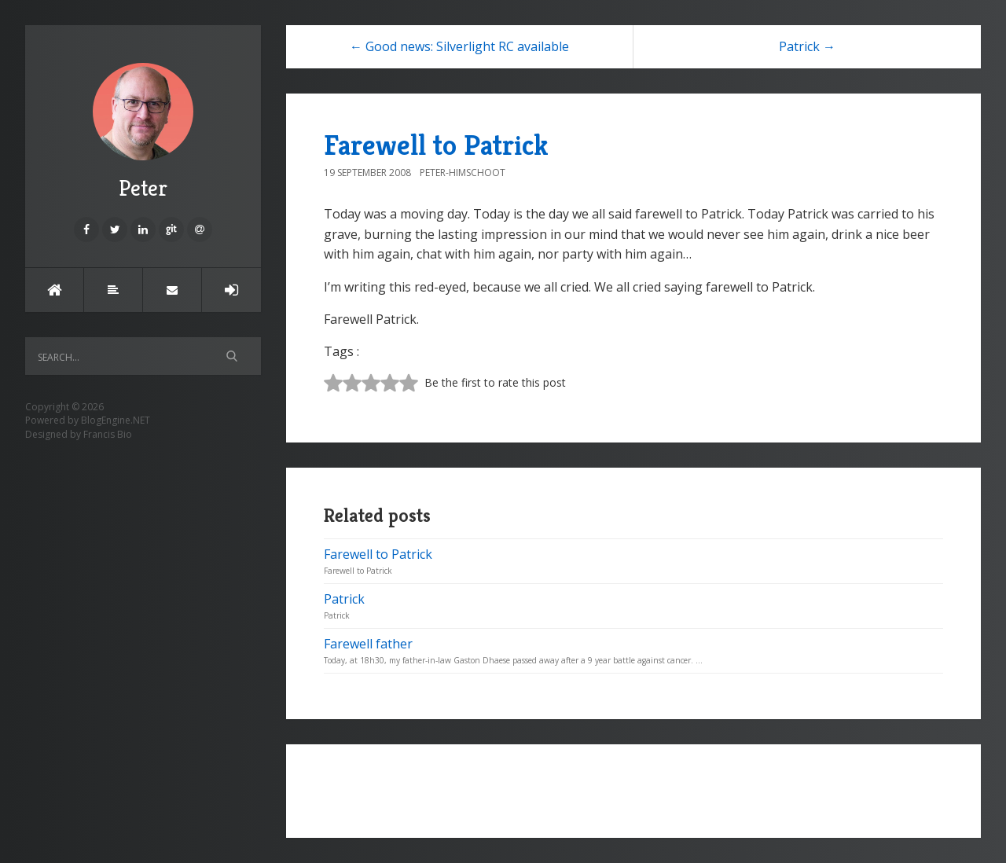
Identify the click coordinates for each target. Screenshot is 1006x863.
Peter (143, 132)
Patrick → (807, 46)
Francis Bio (107, 434)
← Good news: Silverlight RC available (459, 46)
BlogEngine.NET (115, 420)
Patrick (344, 599)
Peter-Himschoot (462, 172)
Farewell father (368, 643)
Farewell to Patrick (436, 145)
